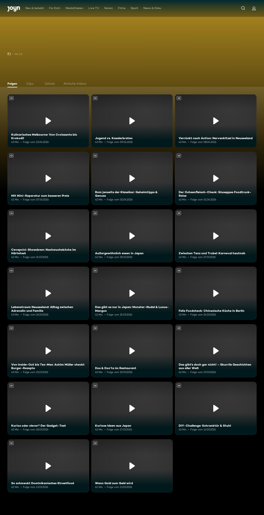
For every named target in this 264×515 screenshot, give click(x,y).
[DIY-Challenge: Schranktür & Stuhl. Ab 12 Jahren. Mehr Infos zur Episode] (216, 408)
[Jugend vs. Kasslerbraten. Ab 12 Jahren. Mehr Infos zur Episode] (132, 120)
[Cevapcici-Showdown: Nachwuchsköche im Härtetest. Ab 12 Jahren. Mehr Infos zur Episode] (48, 235)
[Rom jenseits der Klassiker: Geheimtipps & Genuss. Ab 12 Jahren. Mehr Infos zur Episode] (132, 178)
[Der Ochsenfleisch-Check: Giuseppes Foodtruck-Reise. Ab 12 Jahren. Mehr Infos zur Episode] (216, 178)
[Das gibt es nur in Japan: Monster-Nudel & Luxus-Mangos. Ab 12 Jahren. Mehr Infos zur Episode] (132, 293)
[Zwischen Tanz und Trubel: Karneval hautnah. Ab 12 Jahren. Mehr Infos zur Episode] (216, 235)
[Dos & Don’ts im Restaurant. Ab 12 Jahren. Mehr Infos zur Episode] (132, 350)
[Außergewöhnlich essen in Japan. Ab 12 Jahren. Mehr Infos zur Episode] (132, 235)
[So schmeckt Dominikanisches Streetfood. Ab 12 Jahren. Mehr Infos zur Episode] (48, 465)
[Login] (254, 8)
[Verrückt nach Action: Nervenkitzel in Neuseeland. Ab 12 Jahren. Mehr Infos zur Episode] (216, 120)
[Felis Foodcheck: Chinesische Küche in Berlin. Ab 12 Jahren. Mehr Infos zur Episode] (216, 293)
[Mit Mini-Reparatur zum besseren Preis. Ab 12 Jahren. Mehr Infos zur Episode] (48, 178)
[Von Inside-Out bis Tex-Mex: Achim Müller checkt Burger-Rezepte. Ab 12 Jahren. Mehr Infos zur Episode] (48, 350)
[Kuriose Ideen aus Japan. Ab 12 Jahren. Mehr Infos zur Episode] (132, 408)
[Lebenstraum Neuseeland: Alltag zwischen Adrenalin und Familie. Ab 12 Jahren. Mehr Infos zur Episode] (48, 293)
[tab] (13, 84)
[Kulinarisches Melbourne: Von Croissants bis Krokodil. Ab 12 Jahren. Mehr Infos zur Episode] (48, 120)
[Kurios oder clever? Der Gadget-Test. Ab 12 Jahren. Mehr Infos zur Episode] (48, 408)
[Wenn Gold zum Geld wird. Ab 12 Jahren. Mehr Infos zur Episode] (132, 465)
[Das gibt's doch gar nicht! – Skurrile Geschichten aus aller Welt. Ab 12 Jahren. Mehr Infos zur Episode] (216, 350)
